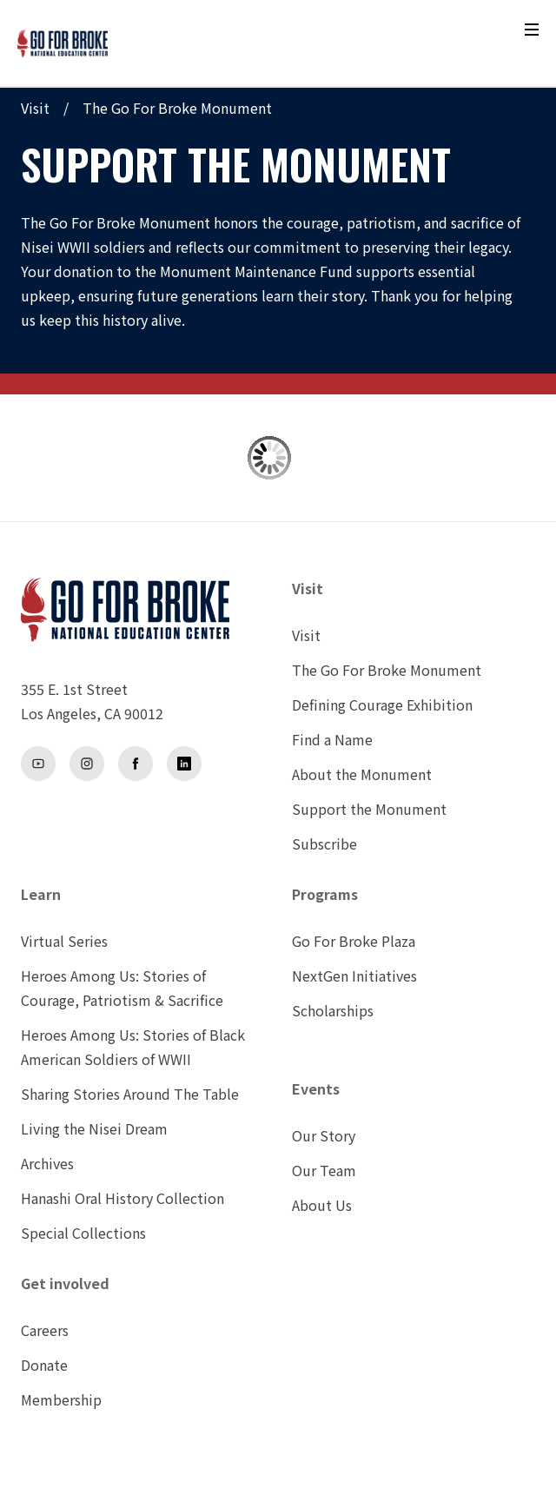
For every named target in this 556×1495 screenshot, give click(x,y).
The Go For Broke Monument (177, 107)
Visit (35, 107)
